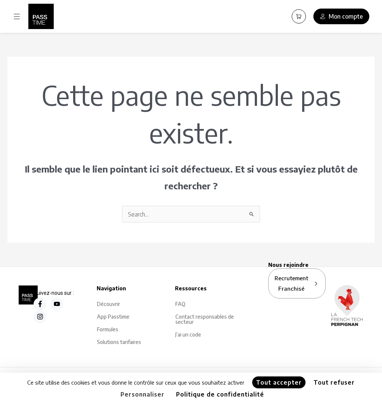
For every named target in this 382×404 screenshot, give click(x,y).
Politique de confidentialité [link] (220, 394)
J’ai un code (188, 335)
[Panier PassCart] (299, 16)
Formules (107, 329)
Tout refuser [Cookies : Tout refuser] (334, 382)
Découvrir (108, 304)
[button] (17, 16)
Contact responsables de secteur (204, 319)
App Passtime (113, 317)
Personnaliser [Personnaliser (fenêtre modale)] (142, 394)
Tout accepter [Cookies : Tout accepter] (279, 382)
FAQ (180, 304)
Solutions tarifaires (119, 342)
